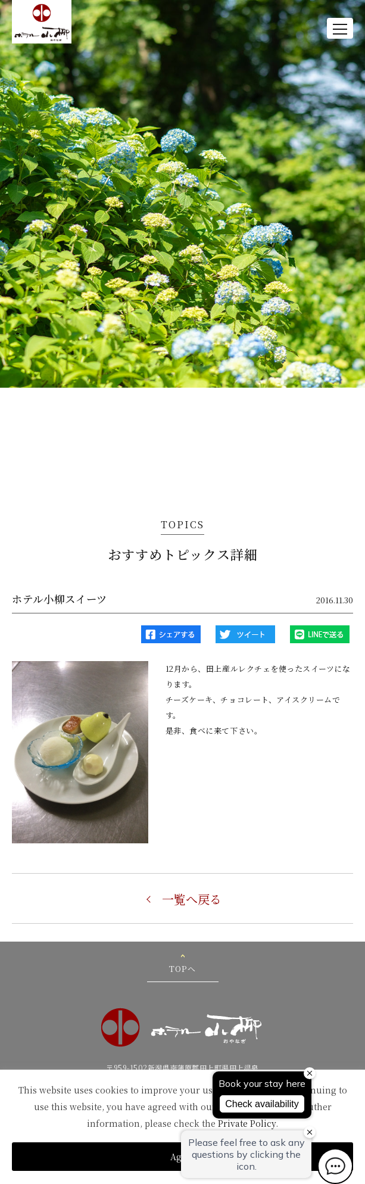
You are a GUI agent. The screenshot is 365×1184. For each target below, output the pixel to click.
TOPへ (182, 968)
